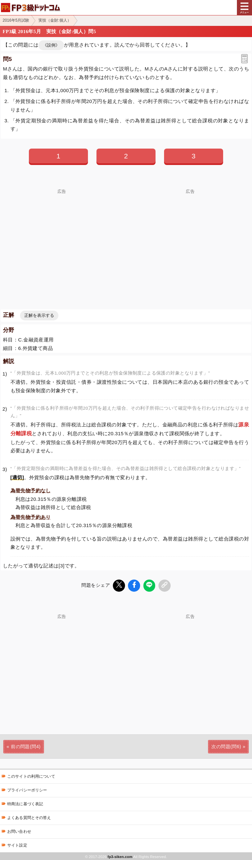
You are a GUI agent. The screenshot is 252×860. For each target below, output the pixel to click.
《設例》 (51, 45)
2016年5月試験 (16, 20)
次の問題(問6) (226, 745)
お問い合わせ (19, 830)
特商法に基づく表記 (25, 803)
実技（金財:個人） (54, 20)
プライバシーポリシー (27, 789)
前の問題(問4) (25, 745)
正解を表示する (39, 315)
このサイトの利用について (31, 775)
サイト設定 (17, 844)
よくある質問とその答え (29, 816)
